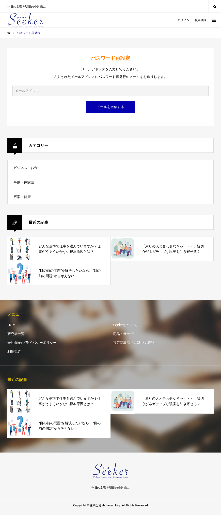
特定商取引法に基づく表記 (133, 343)
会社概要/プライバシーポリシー (32, 343)
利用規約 (14, 351)
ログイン (183, 20)
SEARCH (214, 6)
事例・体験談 (24, 182)
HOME (12, 325)
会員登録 (200, 20)
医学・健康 (22, 197)
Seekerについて (125, 325)
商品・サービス (125, 334)
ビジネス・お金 (26, 168)
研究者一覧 (16, 334)
